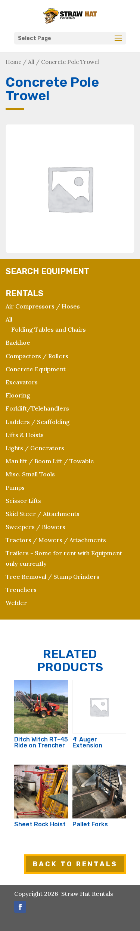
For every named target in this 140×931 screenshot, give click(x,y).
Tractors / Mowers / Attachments (56, 540)
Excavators (22, 382)
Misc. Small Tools (30, 474)
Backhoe (18, 342)
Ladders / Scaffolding (38, 421)
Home (13, 61)
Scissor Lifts (23, 500)
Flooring (18, 395)
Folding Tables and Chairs (48, 329)
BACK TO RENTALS (75, 864)
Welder (16, 602)
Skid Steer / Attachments (43, 513)
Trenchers (21, 589)
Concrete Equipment (36, 369)
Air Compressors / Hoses (43, 306)
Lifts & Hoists (25, 435)
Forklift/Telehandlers (37, 408)
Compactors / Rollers (37, 356)
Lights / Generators (35, 448)
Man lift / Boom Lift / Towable (50, 461)
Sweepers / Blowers (35, 527)
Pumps (15, 487)
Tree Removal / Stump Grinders (52, 576)
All (31, 61)
